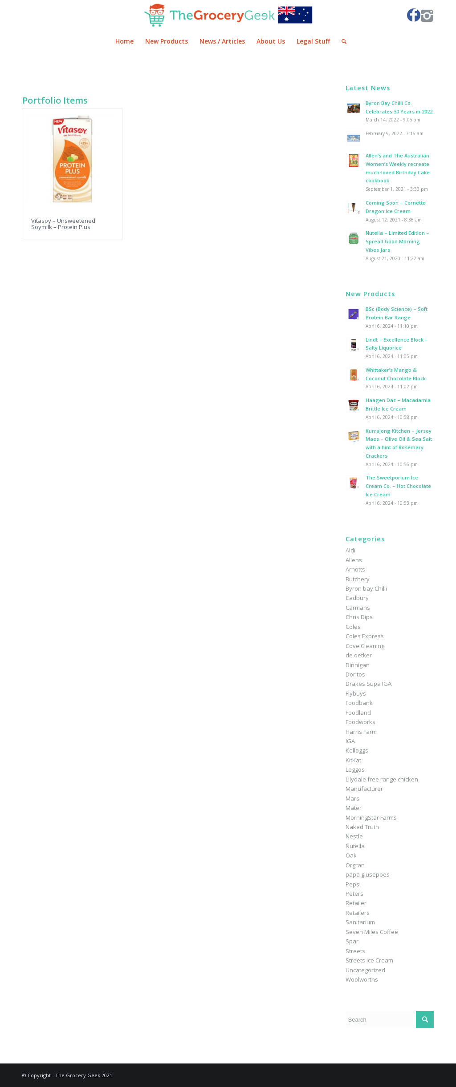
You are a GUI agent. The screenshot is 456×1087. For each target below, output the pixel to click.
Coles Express (365, 636)
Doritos (355, 674)
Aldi (350, 550)
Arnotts (355, 569)
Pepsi (353, 884)
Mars (352, 798)
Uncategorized (365, 970)
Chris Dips (359, 617)
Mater (354, 808)
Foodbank (359, 703)
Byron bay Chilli (366, 588)
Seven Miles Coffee (372, 932)
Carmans (358, 608)
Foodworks (360, 722)
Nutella (355, 846)
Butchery (358, 579)
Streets (355, 951)
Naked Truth (362, 827)
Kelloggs (357, 750)
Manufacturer (364, 789)
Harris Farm (361, 732)
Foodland (358, 713)
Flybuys (356, 693)
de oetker (359, 655)
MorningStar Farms (371, 817)
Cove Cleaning (365, 646)
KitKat (353, 760)
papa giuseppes (368, 874)
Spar (352, 941)
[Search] (341, 41)
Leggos (355, 769)
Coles (353, 627)
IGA (350, 741)
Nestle (354, 836)
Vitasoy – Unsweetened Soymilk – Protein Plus (63, 224)
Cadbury (357, 598)
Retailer (356, 903)
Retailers (358, 913)
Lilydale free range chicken (382, 779)
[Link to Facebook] (413, 15)
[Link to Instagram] (427, 15)
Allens (354, 560)
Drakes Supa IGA (368, 684)
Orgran (355, 865)
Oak (351, 855)
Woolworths (362, 979)
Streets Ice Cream (369, 960)
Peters (354, 894)
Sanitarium (360, 922)
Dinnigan (358, 665)
